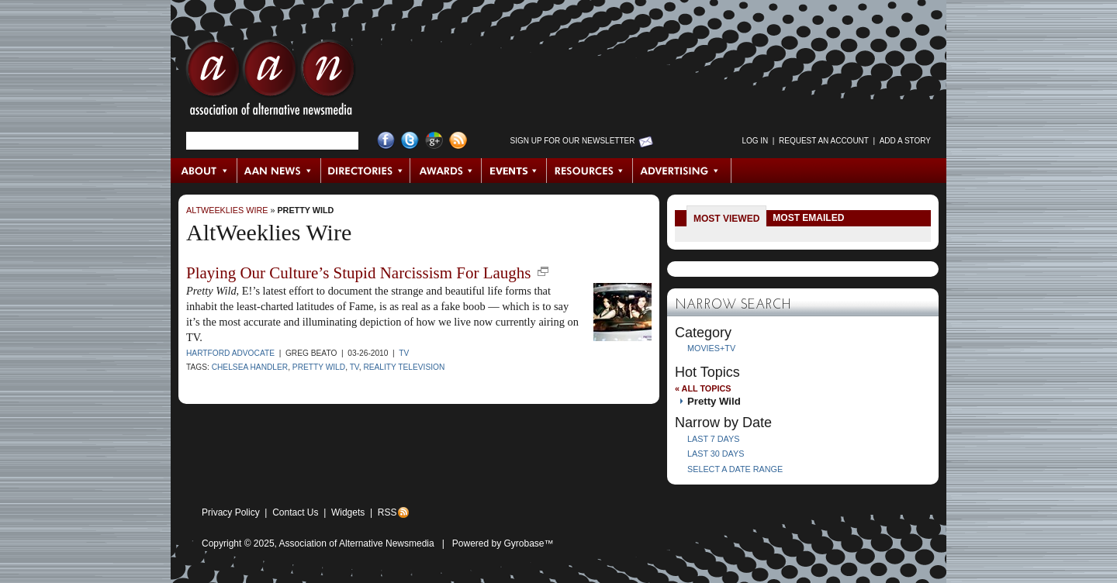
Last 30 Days (715, 453)
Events (514, 170)
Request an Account (824, 140)
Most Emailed (808, 217)
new (543, 271)
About (204, 170)
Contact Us (295, 512)
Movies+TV (711, 348)
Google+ (434, 141)
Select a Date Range (735, 469)
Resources (590, 170)
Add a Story (905, 140)
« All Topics (703, 388)
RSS (387, 512)
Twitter (410, 141)
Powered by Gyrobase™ (503, 543)
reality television (403, 367)
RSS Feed (458, 141)
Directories (365, 170)
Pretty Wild (305, 210)
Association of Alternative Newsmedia (356, 543)
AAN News (279, 170)
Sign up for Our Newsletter (572, 140)
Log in (755, 140)
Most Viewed (726, 218)
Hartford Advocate (230, 353)
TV (404, 353)
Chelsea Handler (250, 367)
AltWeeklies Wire (227, 210)
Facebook (386, 141)
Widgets (348, 512)
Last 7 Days (713, 438)
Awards (446, 170)
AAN (271, 81)
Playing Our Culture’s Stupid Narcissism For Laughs (358, 273)
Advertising (682, 170)
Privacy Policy (231, 512)
